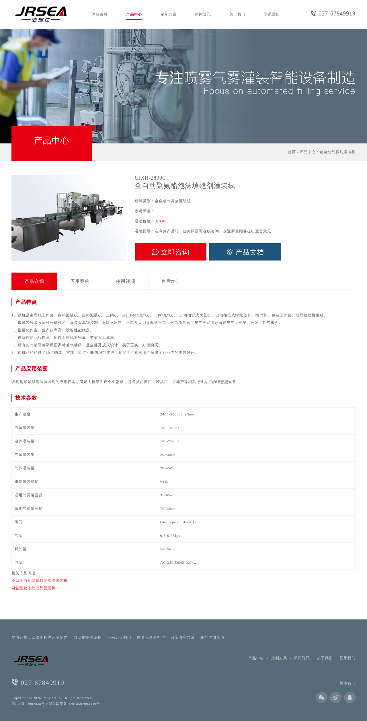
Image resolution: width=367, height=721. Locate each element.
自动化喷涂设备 (87, 637)
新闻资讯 (203, 14)
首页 (292, 152)
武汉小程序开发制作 (50, 637)
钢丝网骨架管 (213, 637)
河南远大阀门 (119, 637)
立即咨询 (171, 252)
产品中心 (134, 14)
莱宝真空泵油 (183, 637)
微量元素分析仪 (151, 637)
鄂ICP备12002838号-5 (29, 704)
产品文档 (245, 252)
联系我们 (272, 14)
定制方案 (169, 14)
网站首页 (100, 14)
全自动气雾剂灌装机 (337, 152)
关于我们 (237, 14)
